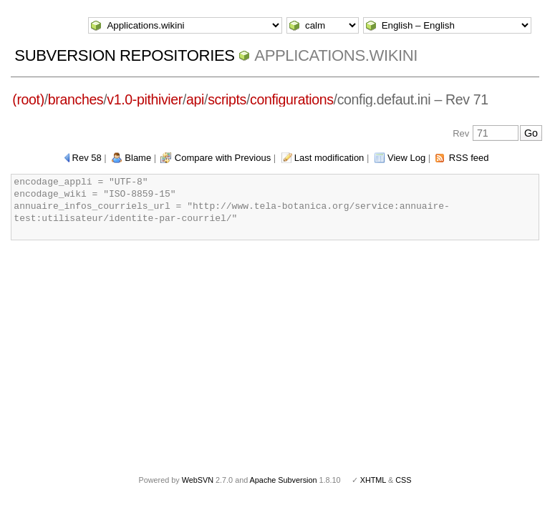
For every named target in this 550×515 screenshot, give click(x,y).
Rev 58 (87, 157)
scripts (227, 99)
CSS (403, 480)
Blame (138, 157)
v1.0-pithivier (145, 99)
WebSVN (197, 480)
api (195, 99)
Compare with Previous (223, 157)
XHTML (373, 480)
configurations (292, 99)
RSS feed (469, 157)
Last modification (329, 157)
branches (75, 99)
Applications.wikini (336, 55)
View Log (406, 157)
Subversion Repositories (124, 55)
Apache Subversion (283, 480)
